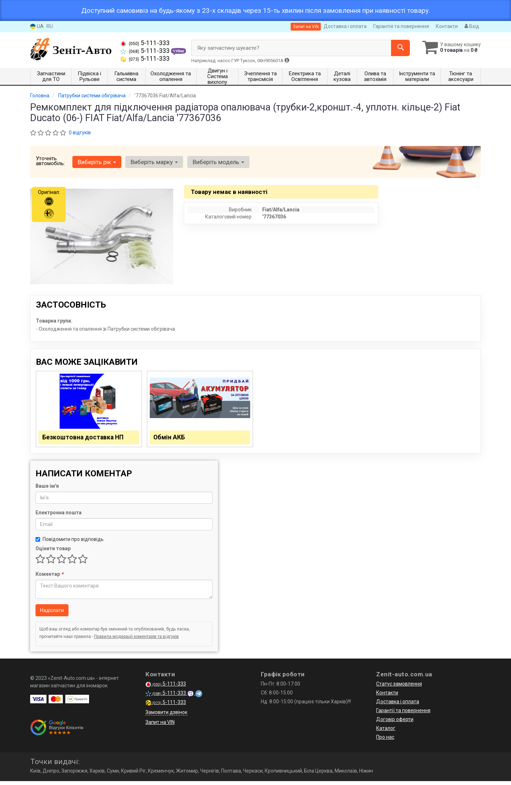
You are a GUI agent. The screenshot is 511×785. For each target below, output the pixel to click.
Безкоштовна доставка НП (86, 439)
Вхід (472, 26)
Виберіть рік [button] (96, 162)
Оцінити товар (53, 552)
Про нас (385, 741)
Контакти (447, 26)
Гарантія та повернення (401, 26)
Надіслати (52, 614)
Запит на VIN (306, 26)
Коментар (49, 578)
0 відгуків (80, 132)
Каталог (385, 732)
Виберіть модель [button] (215, 162)
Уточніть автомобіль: (50, 161)
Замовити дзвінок (166, 716)
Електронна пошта (58, 516)
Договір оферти (394, 723)
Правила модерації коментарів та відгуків (136, 640)
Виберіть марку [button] (152, 162)
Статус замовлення (399, 688)
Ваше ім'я (47, 490)
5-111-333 (145, 43)
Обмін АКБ (171, 439)
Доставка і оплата (345, 26)
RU (49, 26)
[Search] (397, 48)
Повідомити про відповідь (69, 543)
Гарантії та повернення (403, 714)
